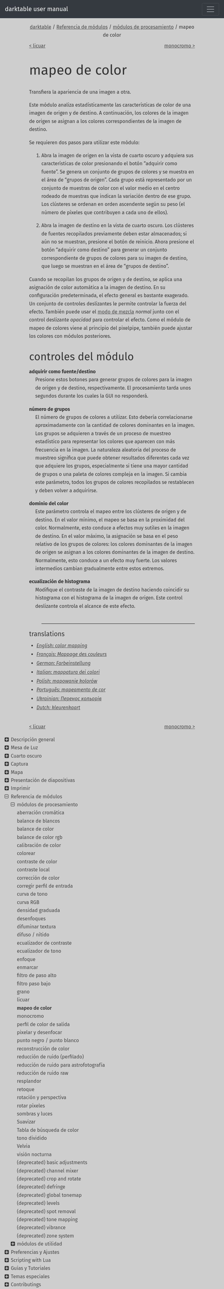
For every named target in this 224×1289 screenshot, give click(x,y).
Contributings (26, 1284)
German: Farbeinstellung (64, 663)
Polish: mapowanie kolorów (67, 681)
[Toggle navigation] (210, 9)
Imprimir (20, 788)
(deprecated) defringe (41, 1187)
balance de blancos (38, 821)
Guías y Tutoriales (30, 1268)
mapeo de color (34, 1008)
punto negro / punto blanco (48, 1040)
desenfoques (31, 919)
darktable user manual (36, 9)
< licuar (37, 46)
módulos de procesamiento (143, 27)
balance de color (35, 829)
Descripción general (33, 740)
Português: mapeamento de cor (71, 690)
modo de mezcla (116, 312)
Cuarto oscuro (26, 756)
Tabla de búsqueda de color (48, 1130)
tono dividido (32, 1138)
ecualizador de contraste (44, 943)
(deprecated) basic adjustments (52, 1162)
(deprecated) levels (38, 1203)
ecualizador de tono (39, 951)
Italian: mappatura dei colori (68, 672)
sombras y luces (35, 1114)
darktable (40, 27)
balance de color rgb (39, 837)
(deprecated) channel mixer (47, 1171)
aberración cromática (40, 813)
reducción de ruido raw (42, 1073)
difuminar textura (36, 927)
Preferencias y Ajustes (35, 1252)
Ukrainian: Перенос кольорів (69, 699)
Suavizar (26, 1122)
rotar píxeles (31, 1106)
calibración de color (39, 845)
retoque (25, 1089)
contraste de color (37, 862)
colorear (26, 853)
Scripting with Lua (31, 1260)
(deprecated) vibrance (41, 1227)
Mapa (17, 772)
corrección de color (38, 878)
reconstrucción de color (43, 1049)
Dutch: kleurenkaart (58, 707)
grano (23, 992)
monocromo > (179, 46)
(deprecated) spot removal (46, 1211)
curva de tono (32, 894)
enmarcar (27, 967)
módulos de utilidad (39, 1244)
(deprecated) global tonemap (49, 1195)
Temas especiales (30, 1276)
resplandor (29, 1081)
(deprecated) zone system (45, 1236)
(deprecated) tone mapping (47, 1219)
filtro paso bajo (34, 984)
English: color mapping (62, 646)
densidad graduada (38, 910)
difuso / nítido (33, 935)
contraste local (33, 870)
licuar (23, 1000)
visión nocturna (34, 1154)
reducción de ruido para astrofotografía (61, 1065)
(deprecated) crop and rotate (49, 1179)
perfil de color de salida (43, 1024)
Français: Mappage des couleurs (72, 654)
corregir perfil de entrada (45, 886)
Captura (19, 764)
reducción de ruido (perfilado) (50, 1057)
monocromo (30, 1016)
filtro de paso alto (37, 975)
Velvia (23, 1146)
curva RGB (28, 902)
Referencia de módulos (82, 27)
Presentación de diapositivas (43, 780)
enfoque (26, 959)
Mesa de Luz (24, 748)
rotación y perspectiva (41, 1097)
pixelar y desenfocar (39, 1032)
